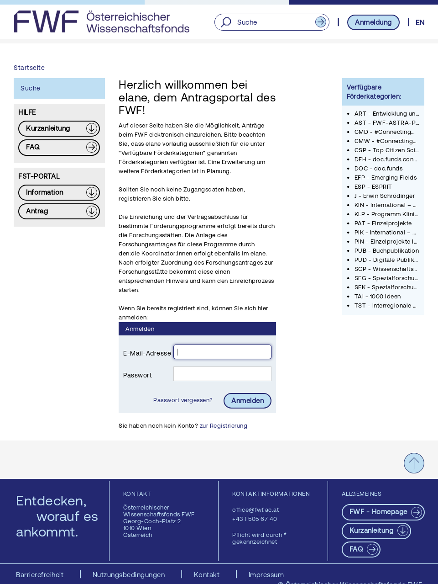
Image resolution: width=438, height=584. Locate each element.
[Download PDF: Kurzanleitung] (59, 129)
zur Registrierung (224, 425)
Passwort (137, 375)
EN (420, 23)
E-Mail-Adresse (147, 353)
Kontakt (208, 575)
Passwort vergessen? (183, 400)
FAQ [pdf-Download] (357, 549)
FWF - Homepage (379, 511)
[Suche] (271, 22)
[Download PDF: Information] (59, 193)
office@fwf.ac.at (255, 509)
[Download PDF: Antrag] (59, 211)
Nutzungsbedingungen (130, 575)
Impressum (266, 575)
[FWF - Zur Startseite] (101, 21)
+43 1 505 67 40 (254, 518)
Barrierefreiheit (41, 575)
